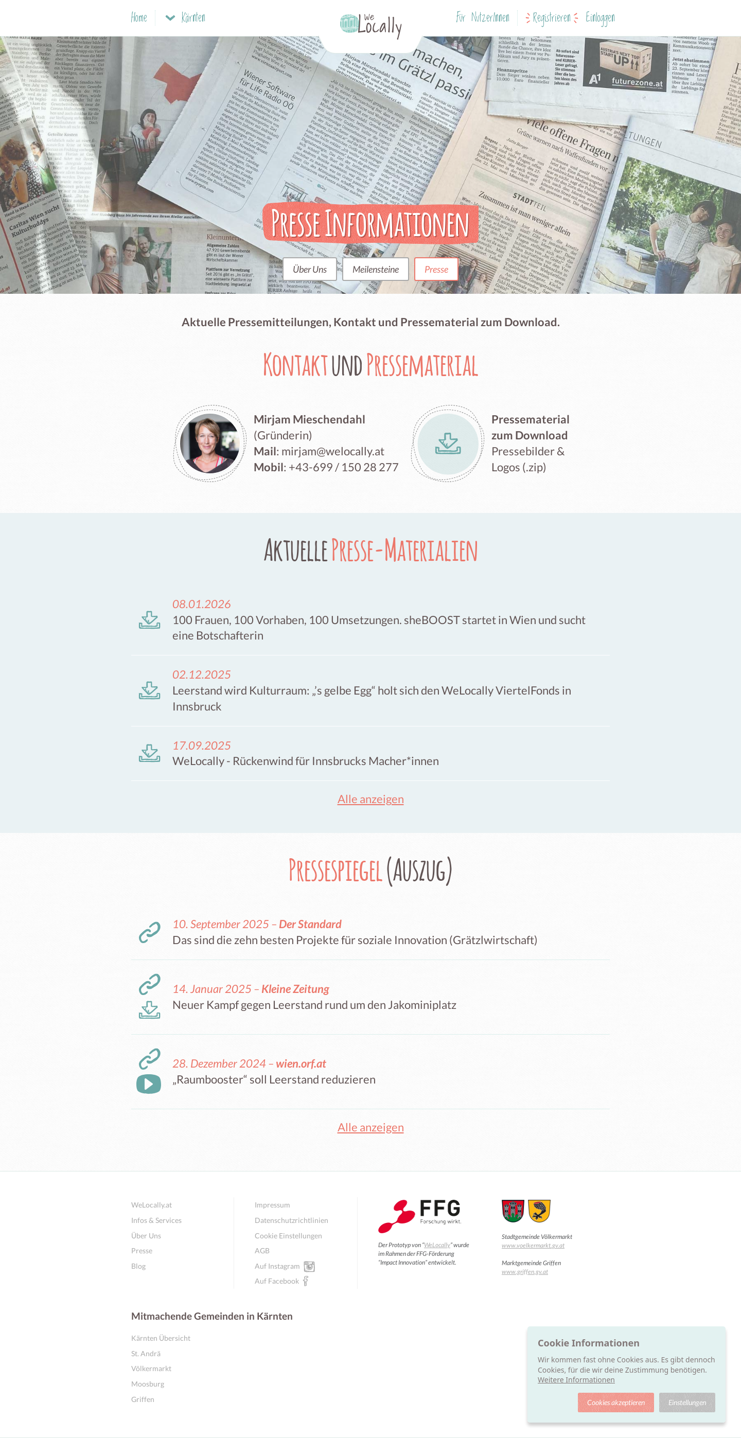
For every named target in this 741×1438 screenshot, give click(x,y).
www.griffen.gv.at (525, 1271)
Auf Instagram (277, 1265)
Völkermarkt (151, 1368)
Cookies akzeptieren (616, 1402)
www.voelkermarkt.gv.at (533, 1245)
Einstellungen (687, 1402)
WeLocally (437, 1245)
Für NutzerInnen (482, 18)
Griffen (142, 1399)
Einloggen (600, 18)
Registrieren (552, 18)
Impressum (272, 1204)
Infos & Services (156, 1220)
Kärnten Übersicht (160, 1338)
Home (139, 18)
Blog (138, 1266)
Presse (436, 269)
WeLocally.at (151, 1204)
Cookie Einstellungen (288, 1235)
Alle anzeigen (371, 799)
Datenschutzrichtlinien (291, 1220)
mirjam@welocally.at (332, 451)
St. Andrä (146, 1353)
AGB (262, 1250)
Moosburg (147, 1383)
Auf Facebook (277, 1280)
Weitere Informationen (576, 1379)
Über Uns (310, 269)
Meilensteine (375, 269)
